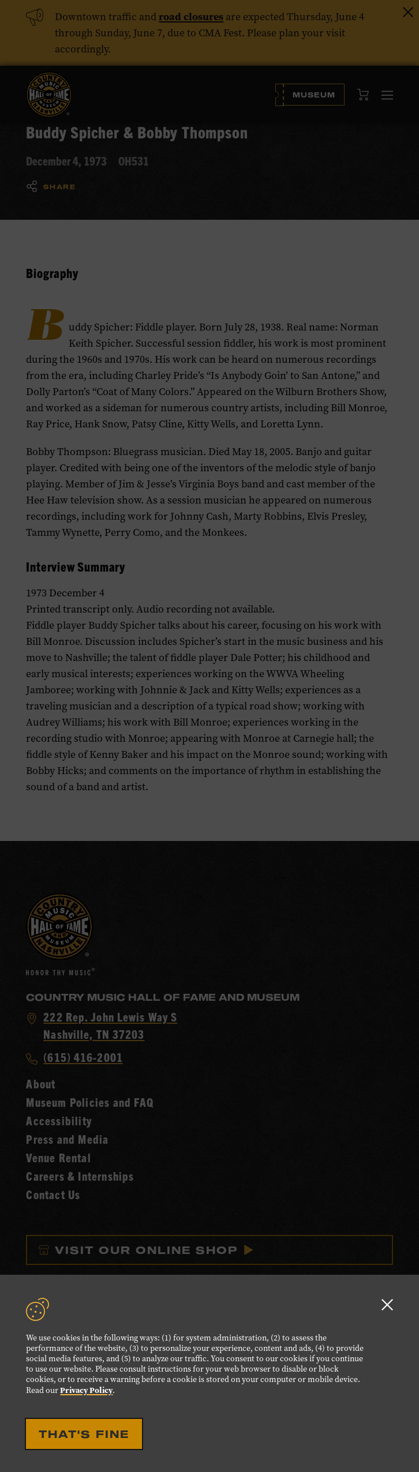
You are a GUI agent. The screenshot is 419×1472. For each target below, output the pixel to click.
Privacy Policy (86, 1390)
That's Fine (84, 1434)
